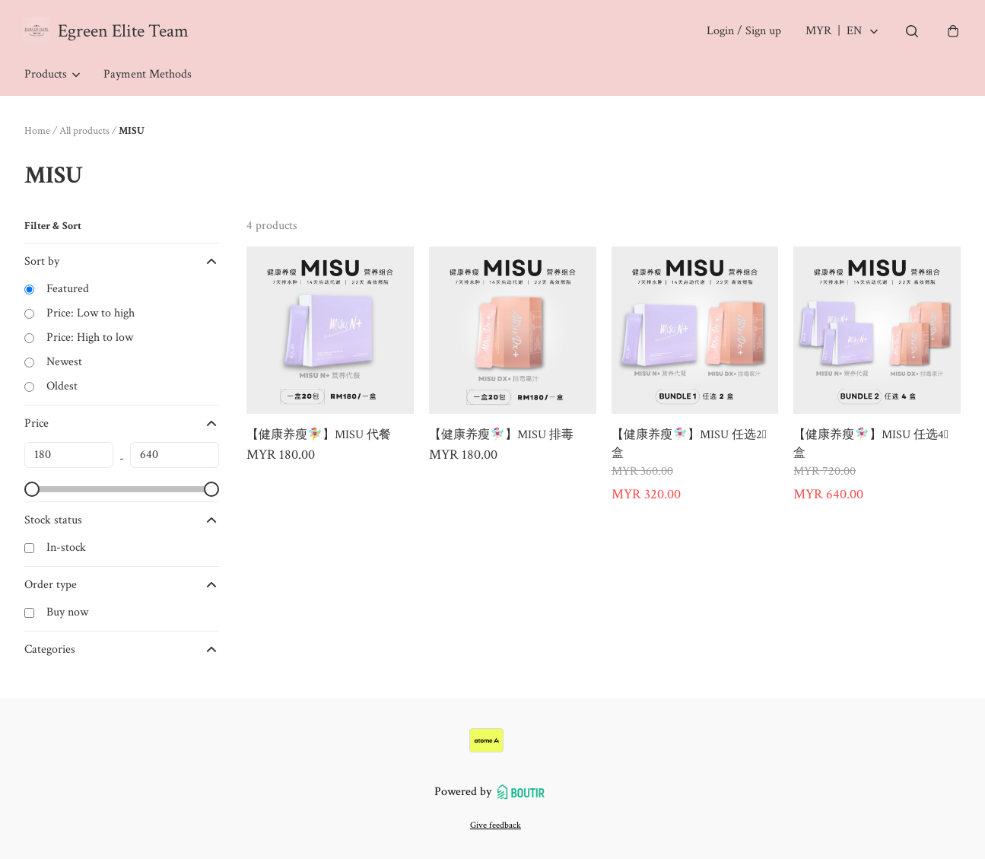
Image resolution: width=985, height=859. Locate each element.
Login (742, 32)
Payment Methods (147, 76)
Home (37, 132)
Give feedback (495, 825)
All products (84, 132)
